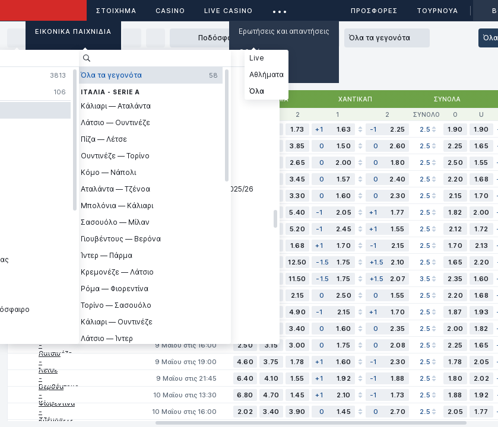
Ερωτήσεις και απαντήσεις (284, 31)
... (280, 8)
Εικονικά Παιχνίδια (73, 31)
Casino (170, 11)
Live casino (228, 11)
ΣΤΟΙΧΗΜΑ (116, 11)
